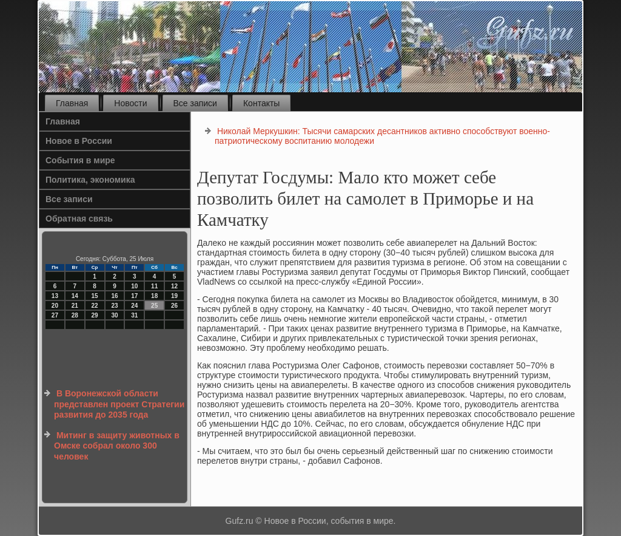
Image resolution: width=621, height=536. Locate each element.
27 (55, 315)
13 (55, 296)
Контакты (261, 103)
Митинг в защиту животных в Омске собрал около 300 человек (117, 445)
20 (55, 305)
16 (114, 296)
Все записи (195, 103)
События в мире (80, 160)
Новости (130, 103)
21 (75, 305)
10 (134, 286)
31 (134, 315)
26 (174, 305)
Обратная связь (79, 218)
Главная (72, 103)
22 (95, 305)
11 (154, 286)
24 (134, 305)
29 (95, 315)
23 (114, 305)
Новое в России (78, 141)
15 (95, 296)
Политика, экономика (90, 180)
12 (174, 286)
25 (154, 305)
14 (75, 296)
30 (114, 315)
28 (75, 315)
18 (154, 296)
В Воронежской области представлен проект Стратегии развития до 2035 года (119, 403)
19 (174, 296)
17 (134, 296)
